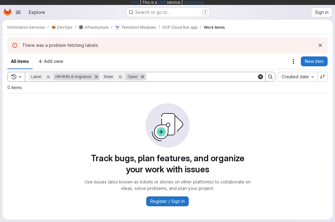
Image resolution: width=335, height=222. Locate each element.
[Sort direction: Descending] (323, 77)
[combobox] (297, 77)
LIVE (162, 2)
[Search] (201, 76)
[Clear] (260, 76)
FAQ (135, 2)
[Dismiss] (320, 45)
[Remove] (96, 76)
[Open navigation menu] (18, 12)
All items (20, 61)
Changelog (194, 2)
